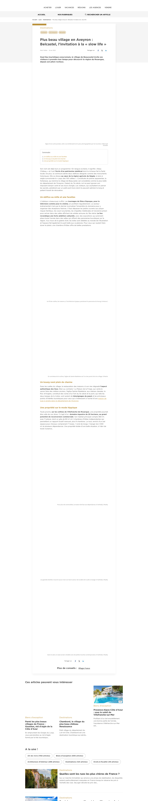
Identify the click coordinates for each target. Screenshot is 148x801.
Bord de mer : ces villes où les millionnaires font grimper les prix (89, 609)
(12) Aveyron (53, 32)
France (42, 727)
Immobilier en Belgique (56, 774)
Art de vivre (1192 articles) (39, 562)
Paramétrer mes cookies (82, 748)
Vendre (108, 7)
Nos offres (15, 761)
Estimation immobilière (17, 779)
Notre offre (77, 731)
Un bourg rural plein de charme (54, 126)
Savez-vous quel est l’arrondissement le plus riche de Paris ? (90, 664)
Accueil (41, 14)
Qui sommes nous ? (80, 726)
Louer (58, 7)
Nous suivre (129, 722)
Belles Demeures (83, 722)
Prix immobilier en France (18, 770)
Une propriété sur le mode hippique (56, 128)
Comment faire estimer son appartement (102, 779)
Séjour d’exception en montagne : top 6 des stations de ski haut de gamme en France (86, 637)
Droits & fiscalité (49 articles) (106, 568)
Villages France (84, 486)
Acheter (47, 7)
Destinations (47, 19)
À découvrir (48, 722)
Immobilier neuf (54, 765)
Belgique (43, 732)
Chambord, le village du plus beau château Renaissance (71, 530)
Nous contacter (78, 735)
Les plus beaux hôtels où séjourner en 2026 (86, 690)
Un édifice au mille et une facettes (55, 123)
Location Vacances (16, 774)
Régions (82, 7)
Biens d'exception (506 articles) (69, 562)
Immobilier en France (17, 765)
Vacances (69, 7)
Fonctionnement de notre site (84, 744)
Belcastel (62, 32)
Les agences (95, 7)
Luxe (40, 19)
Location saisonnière (94, 774)
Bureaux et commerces (95, 770)
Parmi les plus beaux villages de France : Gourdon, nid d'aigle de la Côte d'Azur (38, 531)
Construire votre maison (57, 770)
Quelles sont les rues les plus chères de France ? (89, 580)
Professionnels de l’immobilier (98, 765)
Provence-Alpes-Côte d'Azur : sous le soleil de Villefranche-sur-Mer (108, 530)
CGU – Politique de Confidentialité (85, 740)
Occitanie (44, 32)
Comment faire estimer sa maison (60, 779)
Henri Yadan (43, 50)
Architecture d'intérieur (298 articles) (44, 568)
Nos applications (20, 722)
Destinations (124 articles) (76, 568)
